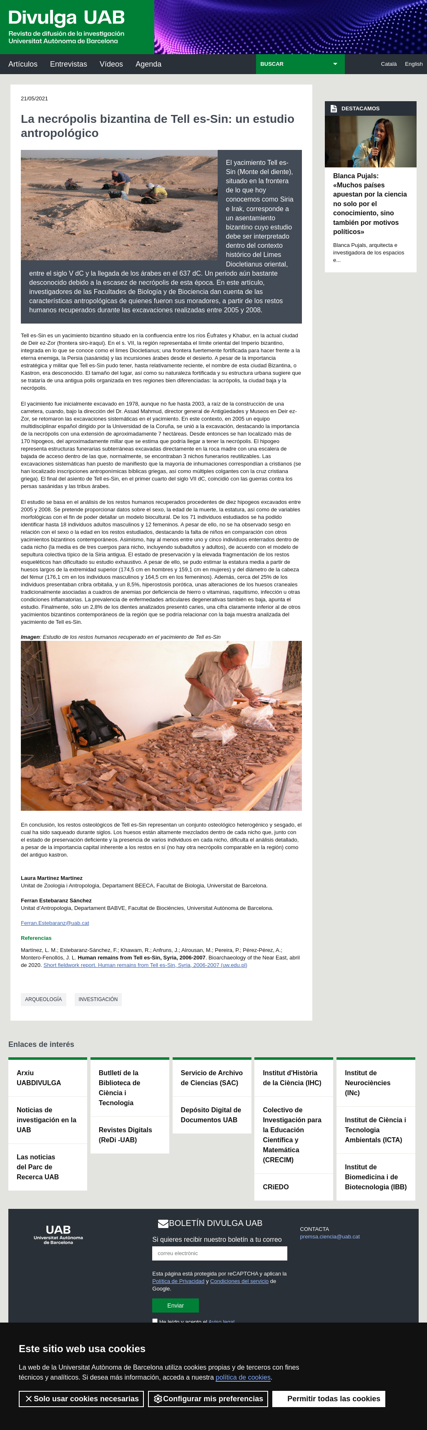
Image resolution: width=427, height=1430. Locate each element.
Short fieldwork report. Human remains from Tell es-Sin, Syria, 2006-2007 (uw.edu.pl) (145, 965)
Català (389, 64)
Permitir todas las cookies (328, 1399)
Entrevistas (68, 64)
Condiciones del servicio (239, 1281)
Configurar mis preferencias (208, 1399)
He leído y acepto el (193, 1322)
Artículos (23, 64)
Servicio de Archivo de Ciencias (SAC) (212, 1077)
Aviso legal (221, 1322)
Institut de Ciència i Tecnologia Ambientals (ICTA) (375, 1130)
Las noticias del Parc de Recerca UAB (38, 1167)
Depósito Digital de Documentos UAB (211, 1115)
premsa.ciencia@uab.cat (330, 1236)
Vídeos (111, 64)
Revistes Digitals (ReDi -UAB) (125, 1135)
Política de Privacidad (178, 1281)
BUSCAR (272, 64)
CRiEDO (276, 1187)
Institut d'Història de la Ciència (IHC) (292, 1077)
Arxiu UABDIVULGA (39, 1077)
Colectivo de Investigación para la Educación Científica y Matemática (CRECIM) (292, 1134)
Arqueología (43, 999)
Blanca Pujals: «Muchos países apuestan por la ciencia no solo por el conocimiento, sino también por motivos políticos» (370, 203)
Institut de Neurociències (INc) (367, 1082)
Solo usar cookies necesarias (81, 1399)
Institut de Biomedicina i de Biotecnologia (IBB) (376, 1177)
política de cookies (243, 1377)
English (414, 64)
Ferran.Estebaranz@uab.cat (55, 923)
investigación (98, 999)
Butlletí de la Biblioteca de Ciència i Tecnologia (120, 1087)
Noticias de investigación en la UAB (46, 1120)
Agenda (148, 64)
